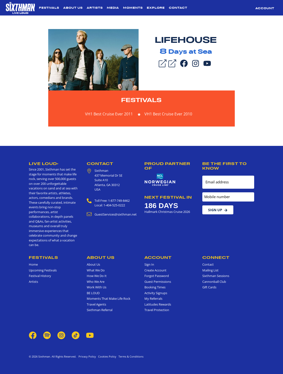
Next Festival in (168, 197)
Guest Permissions (157, 281)
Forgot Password (156, 276)
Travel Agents (96, 304)
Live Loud (43, 163)
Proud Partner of (167, 166)
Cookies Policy (106, 356)
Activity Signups (155, 293)
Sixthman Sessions (215, 276)
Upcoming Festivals (43, 270)
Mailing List (210, 270)
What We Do (96, 270)
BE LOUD (93, 293)
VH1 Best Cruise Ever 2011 (109, 114)
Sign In (149, 264)
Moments (133, 7)
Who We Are (95, 281)
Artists (95, 7)
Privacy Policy (87, 356)
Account (264, 8)
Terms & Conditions (130, 356)
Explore (156, 7)
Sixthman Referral (99, 310)
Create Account (155, 270)
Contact (178, 7)
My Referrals (153, 298)
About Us (73, 7)
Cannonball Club (214, 281)
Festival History (40, 276)
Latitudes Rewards (157, 304)
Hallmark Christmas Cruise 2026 (167, 211)
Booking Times (154, 287)
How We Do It (97, 276)
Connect (216, 257)
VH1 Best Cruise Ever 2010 (168, 114)
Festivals (49, 7)
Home (33, 264)
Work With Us (96, 287)
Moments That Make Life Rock (108, 298)
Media (113, 7)
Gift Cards (209, 287)
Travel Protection (156, 310)
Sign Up (218, 209)
